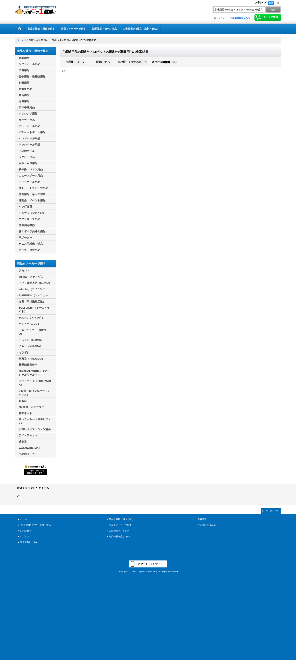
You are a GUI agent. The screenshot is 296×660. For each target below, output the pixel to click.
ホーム (23, 519)
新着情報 (202, 519)
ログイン (220, 17)
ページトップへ (273, 511)
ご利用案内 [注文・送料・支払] (35, 525)
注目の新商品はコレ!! (120, 536)
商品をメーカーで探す (120, 525)
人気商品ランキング (119, 530)
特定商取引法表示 (207, 525)
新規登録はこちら (241, 17)
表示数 (70, 61)
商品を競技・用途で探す (121, 519)
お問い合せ (25, 530)
